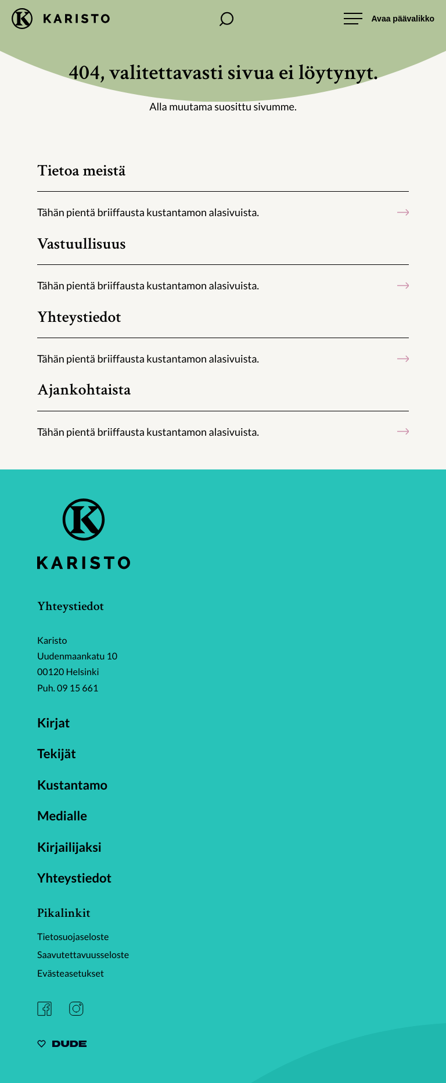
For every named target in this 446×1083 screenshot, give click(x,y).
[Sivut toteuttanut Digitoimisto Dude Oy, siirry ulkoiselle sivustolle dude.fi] (62, 1045)
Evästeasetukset (70, 973)
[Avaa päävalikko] (389, 18)
